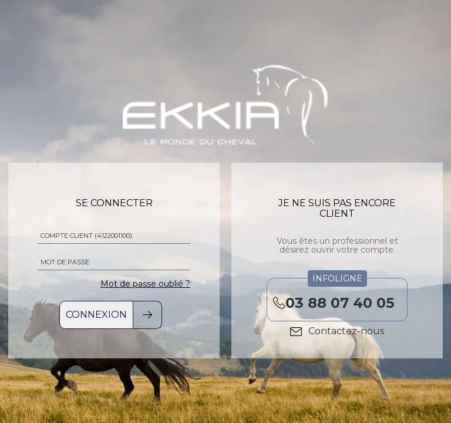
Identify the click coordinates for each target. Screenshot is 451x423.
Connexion (96, 314)
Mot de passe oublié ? (145, 283)
